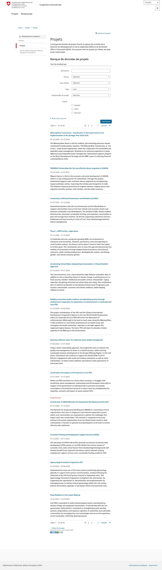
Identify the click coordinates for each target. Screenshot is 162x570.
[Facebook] (51, 532)
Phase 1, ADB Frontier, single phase (64, 231)
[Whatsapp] (60, 532)
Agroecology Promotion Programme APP (66, 462)
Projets (15, 19)
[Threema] (58, 532)
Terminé (78, 113)
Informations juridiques (138, 565)
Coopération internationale (50, 7)
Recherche (65, 71)
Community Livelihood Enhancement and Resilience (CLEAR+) (74, 198)
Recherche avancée (59, 118)
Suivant (104, 126)
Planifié (78, 105)
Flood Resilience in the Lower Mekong (65, 495)
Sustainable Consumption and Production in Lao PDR (71, 373)
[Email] (62, 532)
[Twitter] (53, 532)
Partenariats (26, 19)
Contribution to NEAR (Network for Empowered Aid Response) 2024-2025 (79, 402)
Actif (77, 109)
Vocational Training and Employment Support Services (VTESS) (74, 435)
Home (20, 28)
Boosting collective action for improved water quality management (76, 340)
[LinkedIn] (56, 532)
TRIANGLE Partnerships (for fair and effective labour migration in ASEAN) (79, 168)
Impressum (153, 565)
